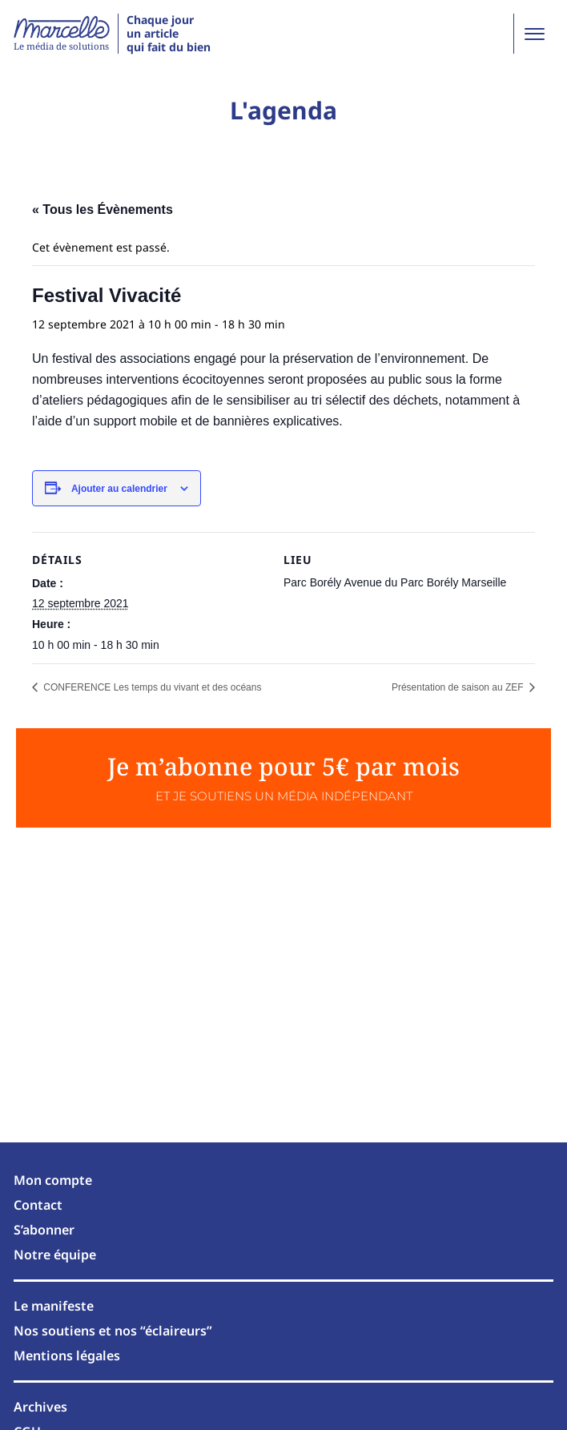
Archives (40, 1407)
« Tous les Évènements (102, 209)
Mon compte (53, 1180)
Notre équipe (55, 1254)
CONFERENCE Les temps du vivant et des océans (151, 687)
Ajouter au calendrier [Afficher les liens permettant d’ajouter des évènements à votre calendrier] (119, 488)
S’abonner (44, 1230)
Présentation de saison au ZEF (459, 687)
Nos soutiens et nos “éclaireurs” (113, 1330)
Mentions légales (67, 1355)
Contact (38, 1205)
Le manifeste (54, 1306)
